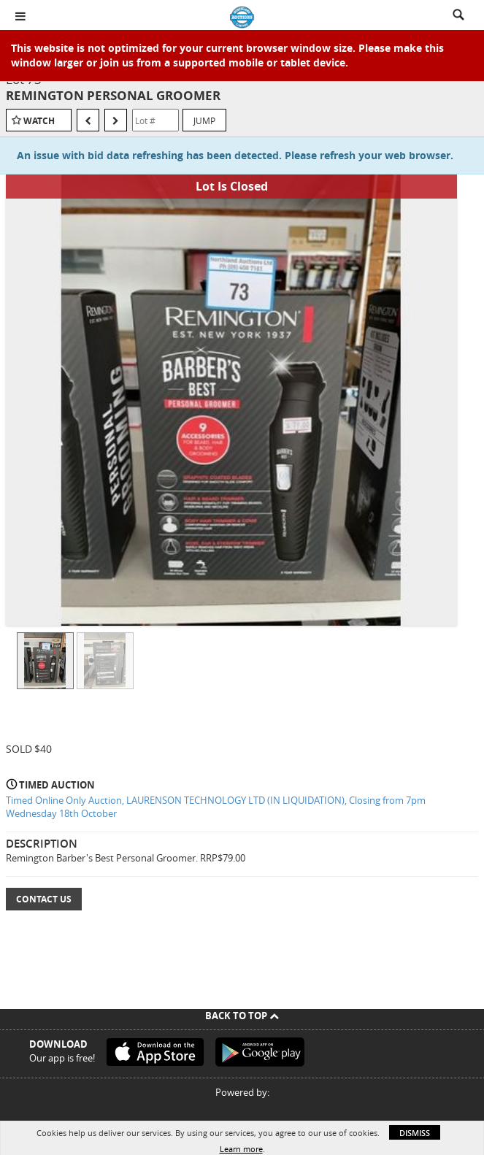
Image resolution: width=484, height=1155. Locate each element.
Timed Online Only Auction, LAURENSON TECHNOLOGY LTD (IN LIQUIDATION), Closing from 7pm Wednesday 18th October (216, 807)
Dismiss (414, 1132)
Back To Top (242, 1015)
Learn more (241, 1148)
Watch (39, 121)
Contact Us (44, 899)
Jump (204, 120)
